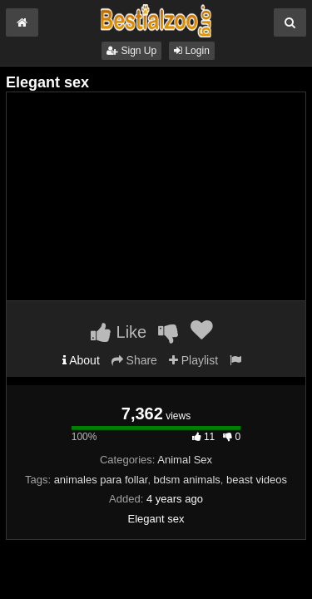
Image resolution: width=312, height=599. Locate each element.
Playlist (193, 360)
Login (192, 51)
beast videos (256, 479)
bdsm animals (187, 479)
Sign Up (131, 51)
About (81, 360)
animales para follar (101, 479)
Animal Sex (184, 459)
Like (118, 332)
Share (134, 360)
